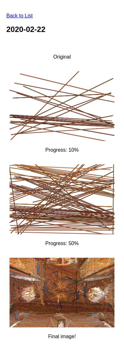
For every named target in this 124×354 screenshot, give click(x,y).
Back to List (19, 15)
